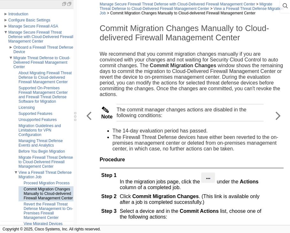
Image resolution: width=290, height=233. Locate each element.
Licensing (27, 107)
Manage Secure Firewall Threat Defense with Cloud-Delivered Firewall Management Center (40, 37)
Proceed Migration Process (47, 183)
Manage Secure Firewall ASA (33, 26)
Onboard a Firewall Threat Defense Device (43, 49)
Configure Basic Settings (29, 20)
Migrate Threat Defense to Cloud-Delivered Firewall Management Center (41, 62)
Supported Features (35, 113)
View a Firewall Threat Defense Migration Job (45, 174)
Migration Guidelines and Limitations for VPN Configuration (40, 130)
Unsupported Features (38, 119)
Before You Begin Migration (42, 151)
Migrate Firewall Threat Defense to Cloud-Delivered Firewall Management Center (46, 162)
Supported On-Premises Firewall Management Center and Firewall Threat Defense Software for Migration (43, 95)
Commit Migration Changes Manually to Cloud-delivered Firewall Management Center (48, 193)
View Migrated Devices (43, 223)
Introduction (18, 14)
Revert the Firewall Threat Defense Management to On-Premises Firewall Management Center (48, 211)
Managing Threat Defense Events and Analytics (41, 143)
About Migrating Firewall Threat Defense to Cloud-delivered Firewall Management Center (45, 77)
